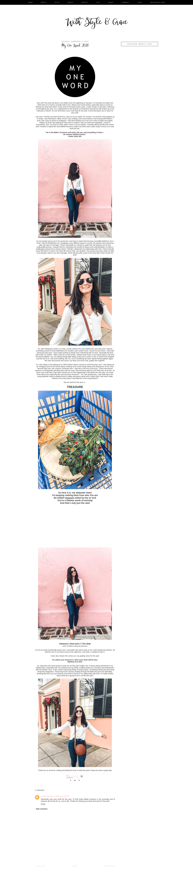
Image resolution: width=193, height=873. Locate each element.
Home (74, 866)
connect (125, 2)
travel (70, 2)
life (98, 2)
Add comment (41, 809)
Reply (43, 804)
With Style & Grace (96, 23)
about (43, 2)
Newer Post (109, 866)
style (56, 2)
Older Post (40, 866)
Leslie (43, 796)
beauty (85, 2)
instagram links (157, 2)
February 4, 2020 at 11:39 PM (57, 796)
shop (139, 2)
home (30, 2)
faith (76, 777)
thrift (111, 2)
